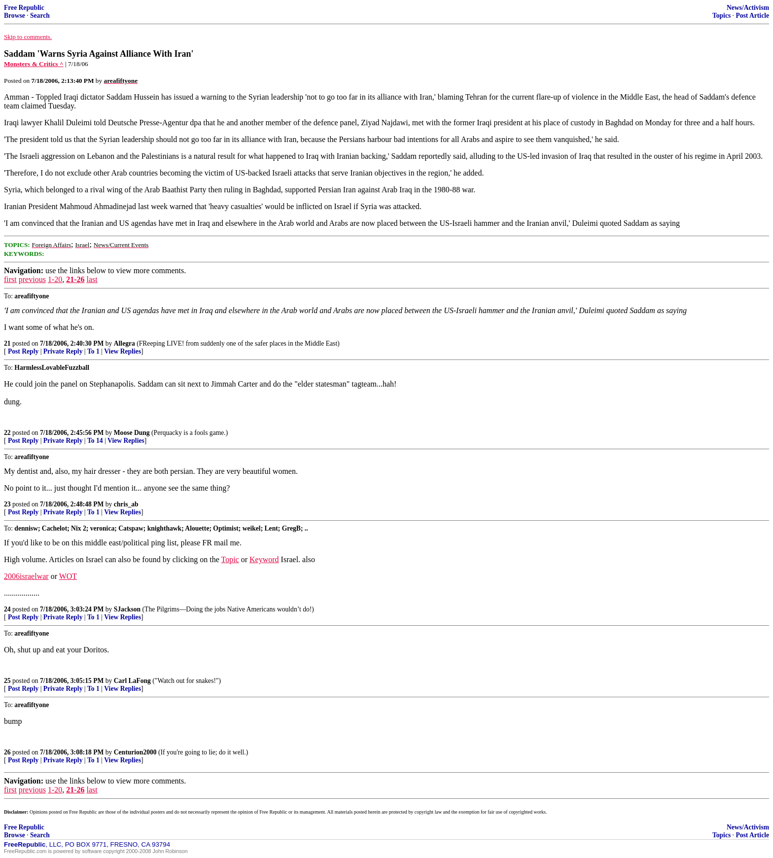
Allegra (124, 343)
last (92, 279)
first (10, 279)
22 (7, 432)
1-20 (55, 279)
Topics (721, 15)
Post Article (752, 15)
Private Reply (63, 351)
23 (7, 504)
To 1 (93, 351)
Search (40, 15)
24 (7, 609)
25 (7, 680)
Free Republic (24, 7)
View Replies (122, 351)
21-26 (75, 279)
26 (7, 752)
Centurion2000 (135, 752)
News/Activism (748, 7)
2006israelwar (26, 576)
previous (32, 279)
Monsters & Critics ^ (34, 64)
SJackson (127, 609)
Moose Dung (132, 432)
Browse (14, 15)
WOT (68, 576)
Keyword (264, 559)
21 (7, 343)
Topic (230, 559)
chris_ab (126, 504)
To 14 (95, 440)
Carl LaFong (132, 680)
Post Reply (23, 351)
